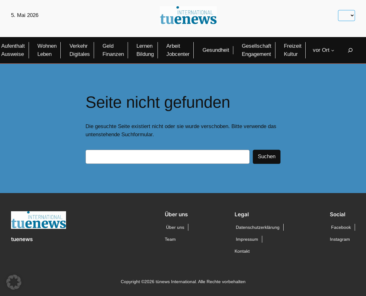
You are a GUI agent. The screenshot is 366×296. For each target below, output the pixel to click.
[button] (14, 282)
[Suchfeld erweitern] (350, 50)
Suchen (266, 156)
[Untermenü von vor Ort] (332, 50)
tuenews (22, 239)
